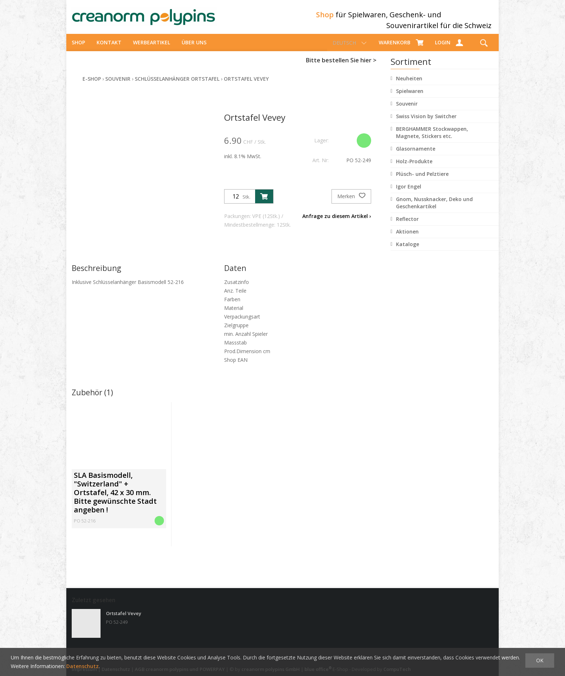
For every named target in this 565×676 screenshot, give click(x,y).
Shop (78, 48)
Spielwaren (409, 97)
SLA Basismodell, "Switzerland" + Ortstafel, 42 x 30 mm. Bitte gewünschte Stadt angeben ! (115, 499)
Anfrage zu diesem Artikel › (336, 222)
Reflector (407, 225)
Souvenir (407, 110)
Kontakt (109, 48)
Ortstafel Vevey (246, 85)
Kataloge (407, 250)
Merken (351, 203)
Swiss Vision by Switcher (426, 122)
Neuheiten (409, 84)
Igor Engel (408, 193)
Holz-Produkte (414, 167)
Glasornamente (415, 155)
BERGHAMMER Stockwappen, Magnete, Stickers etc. (432, 139)
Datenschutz (82, 666)
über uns (194, 48)
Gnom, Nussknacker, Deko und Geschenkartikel (434, 209)
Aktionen (407, 238)
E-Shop (92, 85)
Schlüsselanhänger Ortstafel (177, 85)
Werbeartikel (151, 48)
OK (539, 660)
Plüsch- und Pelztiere (422, 180)
